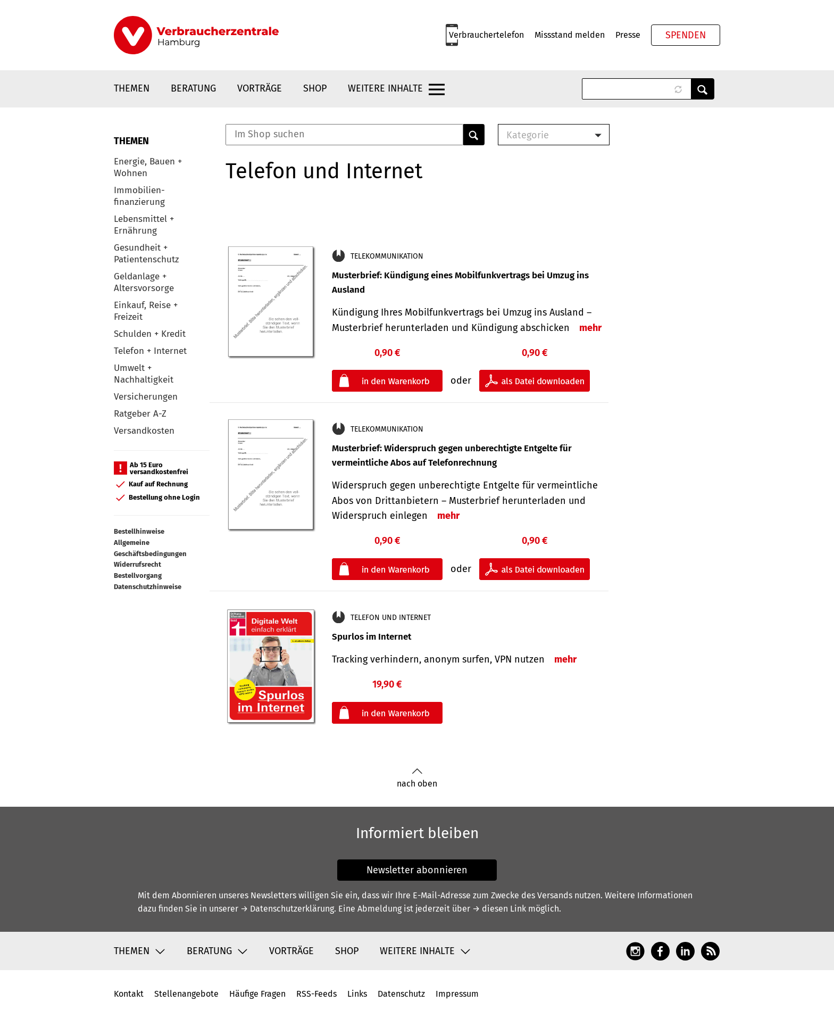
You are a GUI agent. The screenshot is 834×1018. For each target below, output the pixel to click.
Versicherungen (146, 396)
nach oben (417, 778)
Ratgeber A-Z (140, 413)
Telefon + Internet (150, 351)
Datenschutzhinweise (147, 587)
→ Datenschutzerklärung (287, 909)
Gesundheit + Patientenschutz (146, 253)
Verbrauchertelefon (486, 35)
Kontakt (129, 994)
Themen (131, 88)
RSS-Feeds (316, 994)
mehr (590, 328)
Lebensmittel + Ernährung (144, 224)
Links (357, 994)
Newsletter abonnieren (417, 870)
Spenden (685, 35)
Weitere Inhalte (385, 88)
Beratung (193, 88)
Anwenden (702, 89)
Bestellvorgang (138, 576)
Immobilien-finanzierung (139, 196)
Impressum (457, 994)
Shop (315, 88)
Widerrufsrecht (137, 564)
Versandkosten (144, 430)
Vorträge (259, 88)
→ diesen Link (499, 909)
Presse (627, 35)
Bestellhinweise (139, 531)
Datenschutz (401, 994)
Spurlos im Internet (371, 636)
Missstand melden (570, 35)
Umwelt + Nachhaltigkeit (143, 373)
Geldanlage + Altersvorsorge (144, 282)
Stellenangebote (186, 994)
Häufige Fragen (257, 994)
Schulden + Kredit (150, 334)
